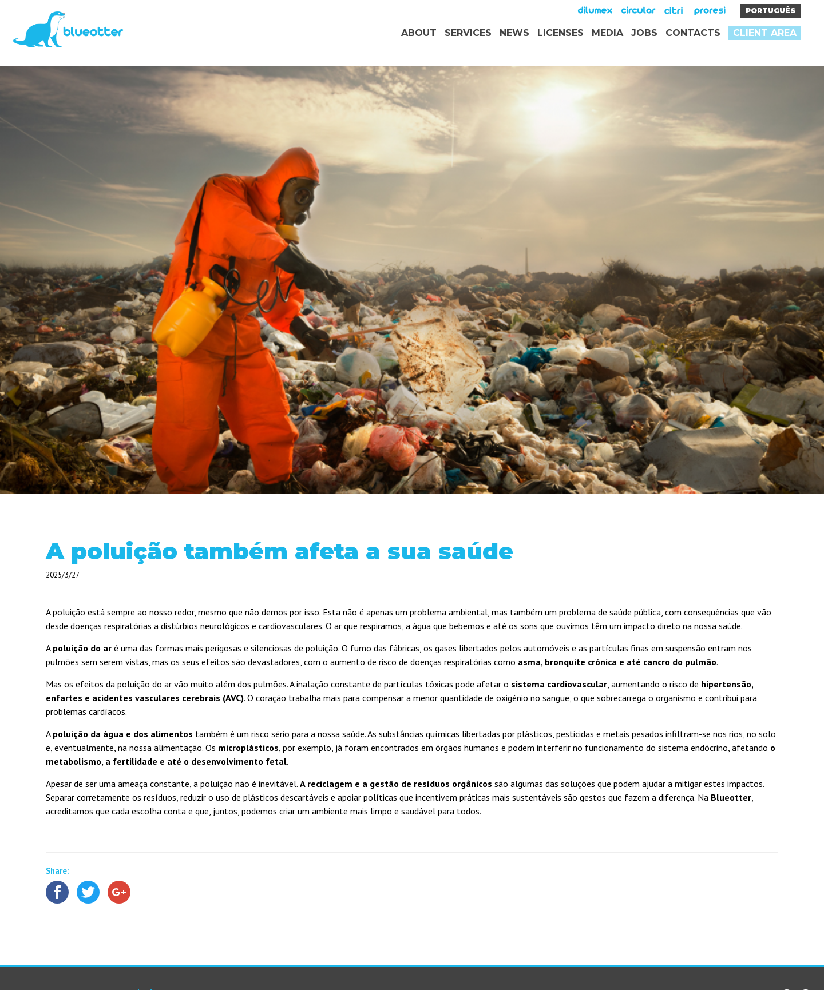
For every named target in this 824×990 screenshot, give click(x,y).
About (419, 32)
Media (607, 32)
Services (468, 32)
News (514, 32)
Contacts (692, 32)
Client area (765, 32)
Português (770, 10)
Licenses (560, 32)
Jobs (644, 32)
